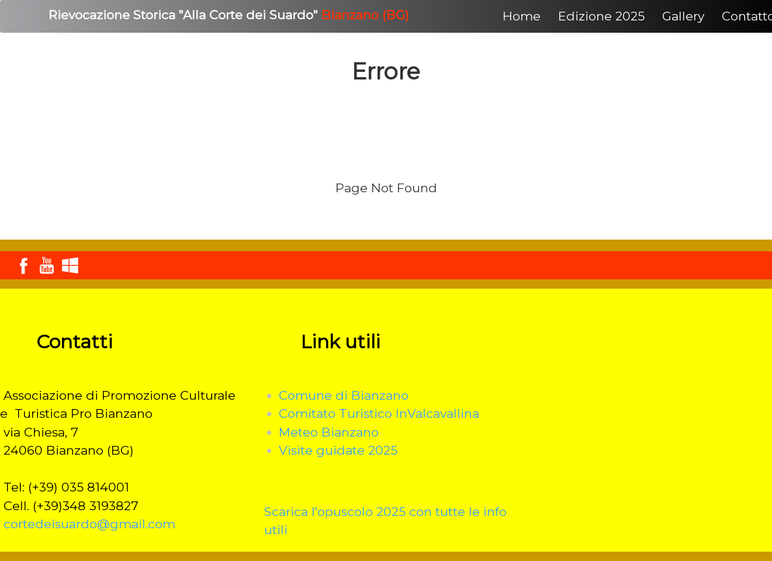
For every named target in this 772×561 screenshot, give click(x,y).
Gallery (683, 16)
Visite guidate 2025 (338, 450)
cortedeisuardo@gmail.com (89, 524)
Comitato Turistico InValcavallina (379, 413)
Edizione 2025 (601, 16)
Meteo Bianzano (329, 432)
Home (522, 16)
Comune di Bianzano (343, 395)
